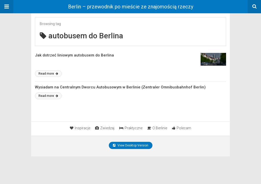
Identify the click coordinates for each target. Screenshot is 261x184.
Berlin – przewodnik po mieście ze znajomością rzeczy (130, 7)
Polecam (181, 128)
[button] (6, 6)
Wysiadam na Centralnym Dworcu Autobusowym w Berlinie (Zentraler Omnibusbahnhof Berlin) (120, 87)
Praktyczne (130, 128)
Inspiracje (80, 128)
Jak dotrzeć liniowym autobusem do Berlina (74, 55)
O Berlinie (157, 128)
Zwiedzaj (104, 128)
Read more (48, 73)
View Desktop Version (130, 145)
